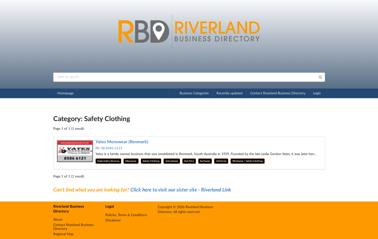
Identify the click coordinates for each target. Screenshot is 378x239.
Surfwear (205, 161)
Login (317, 93)
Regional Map (63, 234)
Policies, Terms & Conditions (126, 215)
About (57, 219)
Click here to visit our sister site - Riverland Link (180, 189)
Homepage (65, 93)
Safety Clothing (151, 161)
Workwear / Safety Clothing (247, 161)
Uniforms (221, 161)
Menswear (130, 161)
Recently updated (229, 93)
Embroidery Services (108, 161)
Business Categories (194, 93)
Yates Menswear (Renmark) (121, 142)
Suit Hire (189, 161)
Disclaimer (113, 220)
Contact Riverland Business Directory (277, 93)
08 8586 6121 (111, 148)
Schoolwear (172, 161)
